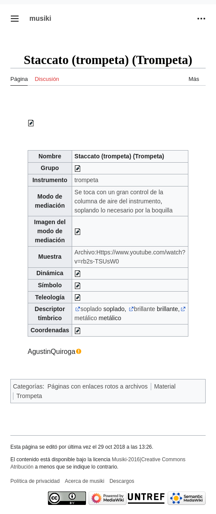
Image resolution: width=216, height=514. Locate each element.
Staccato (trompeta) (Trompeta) (119, 156)
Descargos (121, 481)
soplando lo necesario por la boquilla (123, 210)
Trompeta (29, 395)
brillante (144, 308)
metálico (85, 318)
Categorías (27, 386)
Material (165, 386)
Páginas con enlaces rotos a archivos (98, 386)
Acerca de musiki (84, 481)
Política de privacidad (35, 481)
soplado (91, 308)
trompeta (86, 180)
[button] (14, 18)
